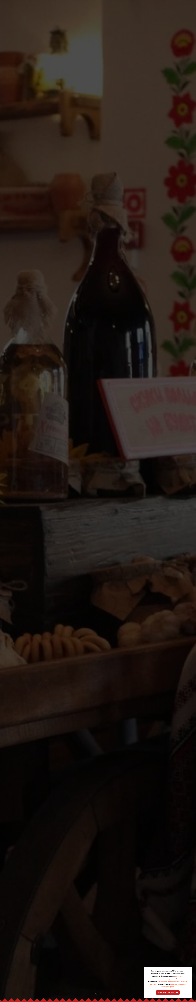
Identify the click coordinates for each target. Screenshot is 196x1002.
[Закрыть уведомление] (189, 969)
